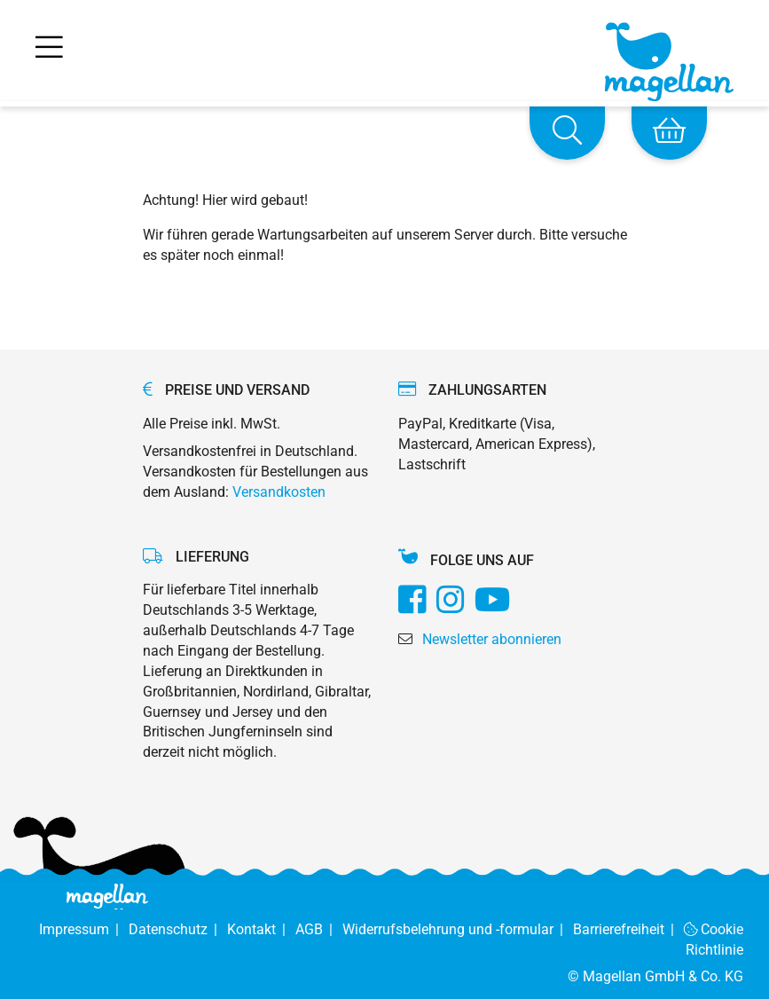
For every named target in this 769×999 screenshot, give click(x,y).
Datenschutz (178, 929)
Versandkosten (279, 492)
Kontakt (261, 929)
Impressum (84, 929)
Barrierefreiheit (628, 929)
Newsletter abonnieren (491, 639)
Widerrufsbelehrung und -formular (457, 929)
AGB (318, 929)
